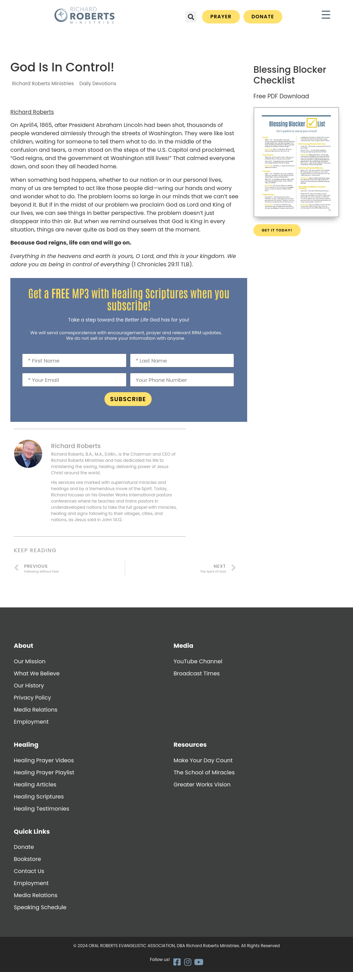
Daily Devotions (97, 83)
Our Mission (30, 661)
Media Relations (36, 710)
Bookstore (27, 859)
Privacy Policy (32, 698)
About (23, 645)
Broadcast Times (196, 673)
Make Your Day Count (202, 760)
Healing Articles (35, 784)
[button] (190, 16)
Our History (29, 686)
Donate (24, 847)
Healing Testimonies (41, 809)
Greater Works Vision (201, 784)
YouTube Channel (197, 661)
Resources (189, 744)
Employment (31, 722)
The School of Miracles (203, 772)
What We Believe (37, 673)
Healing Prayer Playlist (44, 772)
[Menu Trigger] (325, 14)
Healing (26, 744)
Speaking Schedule (40, 907)
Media (183, 645)
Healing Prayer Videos (44, 760)
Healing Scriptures (39, 797)
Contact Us (29, 871)
